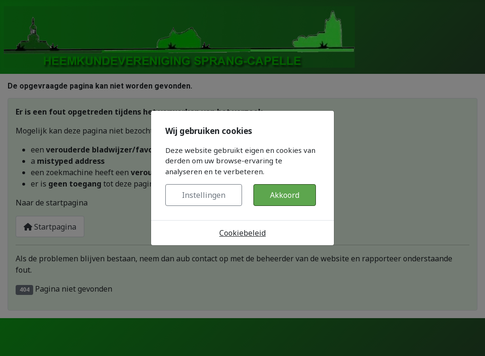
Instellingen (203, 195)
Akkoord (284, 195)
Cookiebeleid (242, 233)
